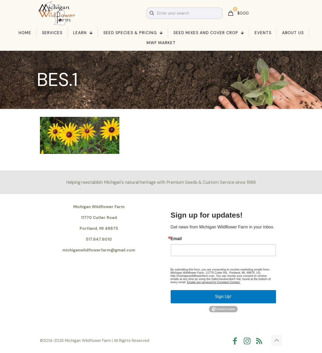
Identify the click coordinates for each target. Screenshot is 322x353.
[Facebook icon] (236, 341)
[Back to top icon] (276, 340)
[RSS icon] (260, 341)
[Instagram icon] (248, 341)
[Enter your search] (184, 13)
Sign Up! (223, 296)
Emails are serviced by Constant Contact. (214, 282)
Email (176, 239)
